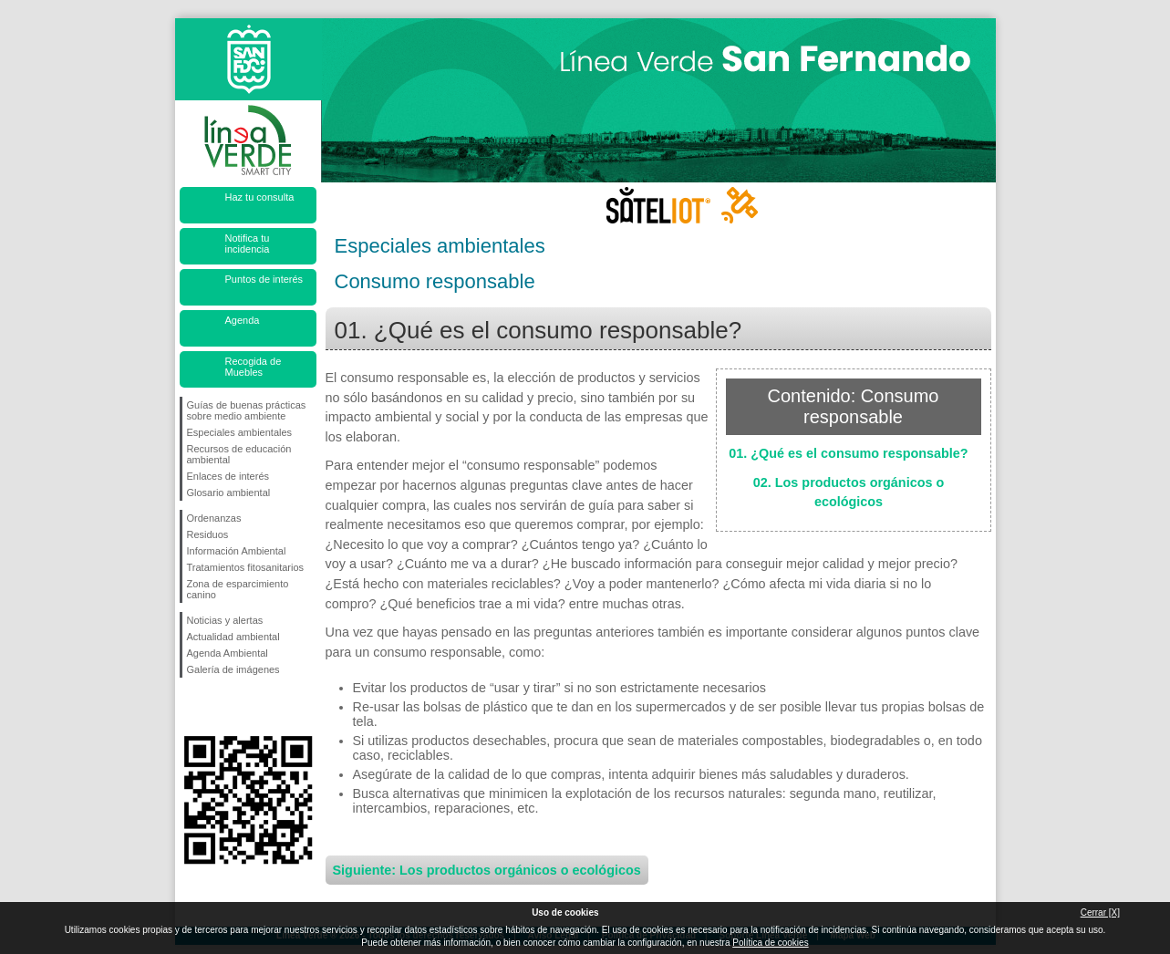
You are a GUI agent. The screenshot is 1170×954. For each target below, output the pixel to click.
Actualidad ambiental (233, 636)
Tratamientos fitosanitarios (246, 567)
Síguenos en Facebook (191, 707)
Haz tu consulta (260, 197)
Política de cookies (770, 943)
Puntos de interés (264, 279)
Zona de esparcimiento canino (238, 589)
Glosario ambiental (229, 492)
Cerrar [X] (1100, 912)
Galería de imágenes (233, 669)
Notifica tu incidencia (247, 243)
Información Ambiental (236, 550)
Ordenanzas (214, 518)
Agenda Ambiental (227, 653)
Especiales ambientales (240, 432)
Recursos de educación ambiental (239, 454)
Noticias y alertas (225, 620)
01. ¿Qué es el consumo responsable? (848, 453)
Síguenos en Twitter (221, 707)
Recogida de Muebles (253, 367)
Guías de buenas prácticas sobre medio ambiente (246, 410)
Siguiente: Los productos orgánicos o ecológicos (487, 870)
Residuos (208, 534)
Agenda (242, 320)
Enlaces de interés (228, 476)
